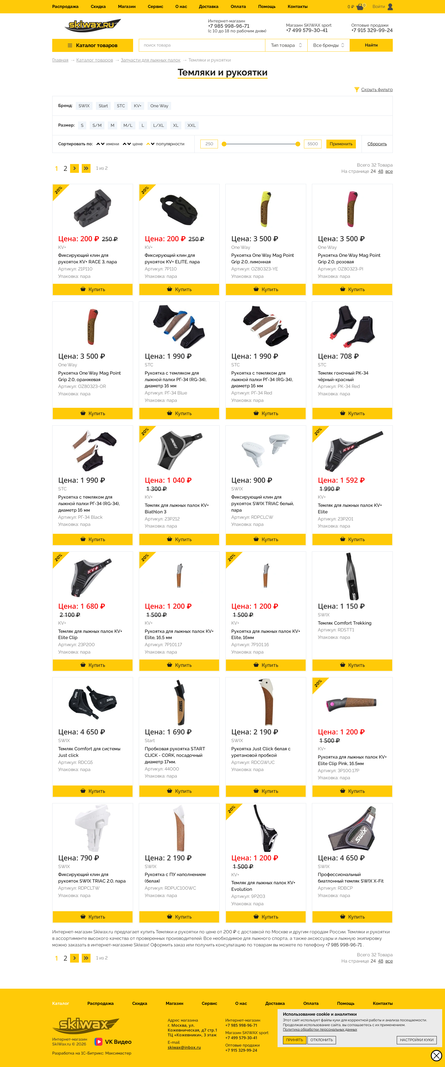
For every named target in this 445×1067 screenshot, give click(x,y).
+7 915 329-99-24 (372, 30)
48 (380, 171)
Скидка (98, 6)
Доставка (209, 6)
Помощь (267, 6)
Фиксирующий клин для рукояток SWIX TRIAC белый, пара (262, 503)
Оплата (238, 6)
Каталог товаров (94, 60)
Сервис (155, 6)
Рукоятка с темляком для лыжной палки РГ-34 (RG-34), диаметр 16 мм (175, 379)
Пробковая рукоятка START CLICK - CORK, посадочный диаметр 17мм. (175, 755)
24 (373, 171)
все (389, 171)
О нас (181, 6)
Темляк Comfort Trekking (344, 623)
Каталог (60, 1003)
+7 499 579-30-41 (307, 30)
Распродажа (65, 6)
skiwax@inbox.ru (184, 1047)
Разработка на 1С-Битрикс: (91, 1053)
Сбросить (377, 143)
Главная (60, 60)
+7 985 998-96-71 (228, 26)
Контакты (298, 6)
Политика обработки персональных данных (320, 1029)
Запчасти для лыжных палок (150, 60)
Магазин (127, 6)
